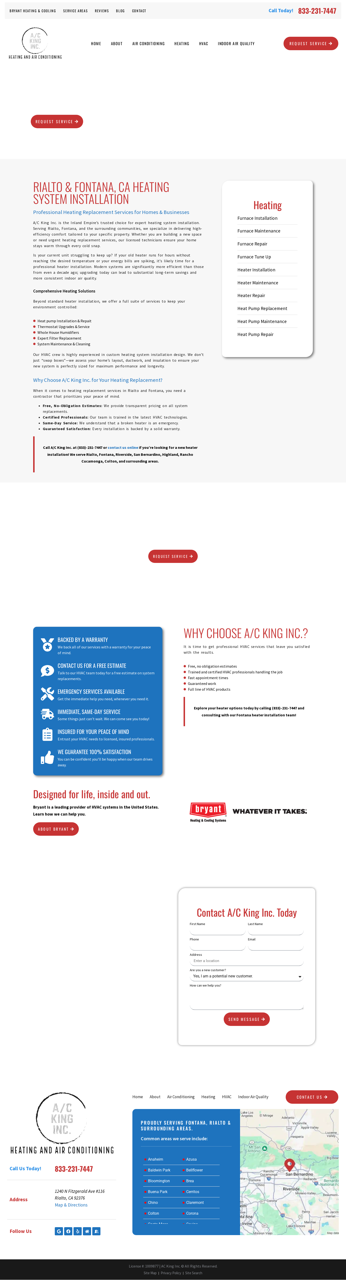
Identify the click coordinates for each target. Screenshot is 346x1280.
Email (251, 939)
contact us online (123, 447)
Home (96, 43)
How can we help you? (205, 985)
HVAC (203, 43)
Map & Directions (71, 1205)
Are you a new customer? (208, 970)
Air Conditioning (148, 43)
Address (196, 955)
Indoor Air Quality (236, 43)
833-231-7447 (317, 11)
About (117, 43)
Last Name (255, 924)
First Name (197, 924)
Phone (194, 939)
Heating (181, 43)
